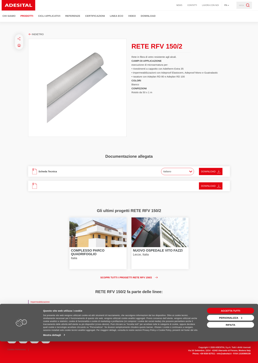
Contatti (192, 5)
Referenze (72, 15)
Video (132, 15)
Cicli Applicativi (49, 15)
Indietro (36, 34)
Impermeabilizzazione (40, 302)
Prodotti (26, 15)
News (179, 5)
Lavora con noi (210, 5)
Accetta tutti (230, 332)
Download (148, 15)
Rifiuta (230, 346)
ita (226, 5)
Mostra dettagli (52, 356)
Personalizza (230, 339)
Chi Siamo (8, 15)
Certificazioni (95, 15)
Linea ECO (116, 15)
